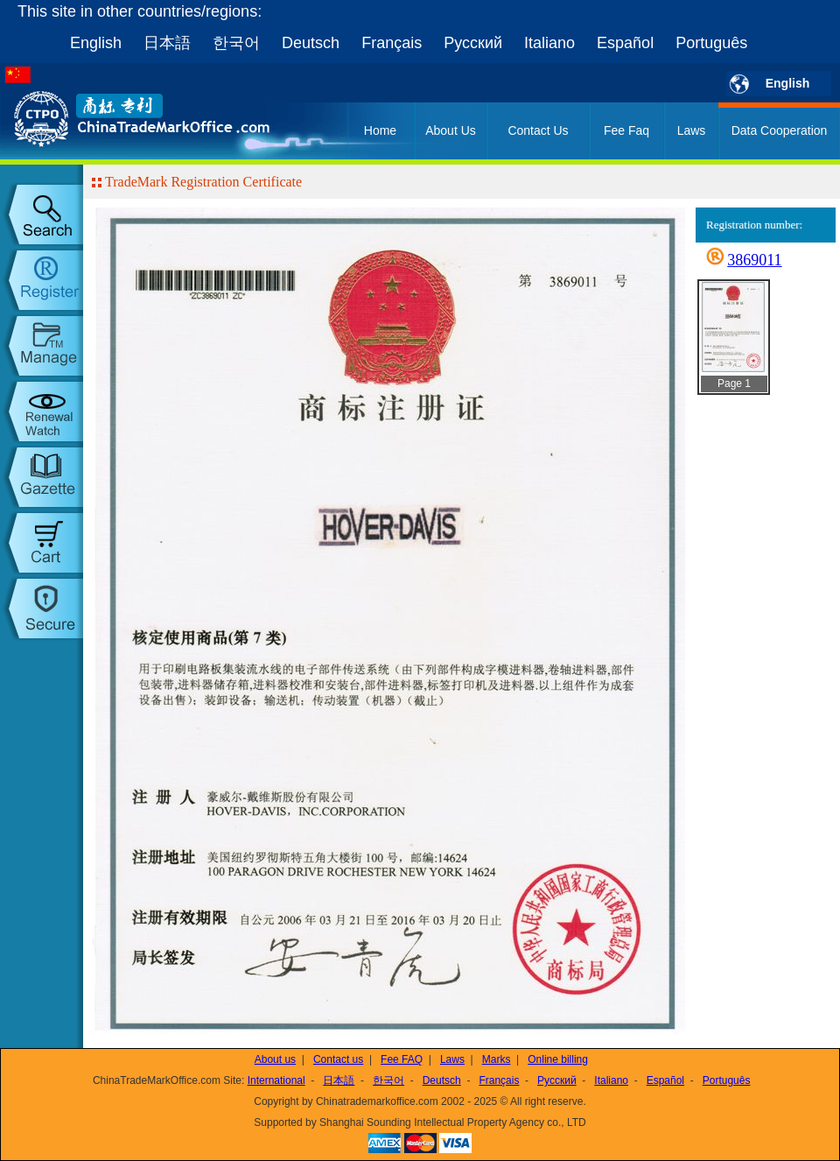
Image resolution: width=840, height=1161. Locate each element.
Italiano (549, 43)
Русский (473, 43)
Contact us (338, 1059)
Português (711, 43)
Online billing (558, 1059)
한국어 (236, 43)
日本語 (167, 43)
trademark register (41, 280)
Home (380, 130)
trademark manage (41, 345)
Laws (691, 130)
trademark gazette (41, 477)
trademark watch (41, 411)
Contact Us (538, 130)
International (276, 1080)
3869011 (754, 260)
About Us (450, 130)
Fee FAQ (402, 1059)
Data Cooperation (780, 130)
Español (625, 43)
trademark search (41, 214)
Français (391, 43)
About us (275, 1059)
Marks (496, 1059)
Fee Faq (626, 130)
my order (41, 542)
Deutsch (311, 43)
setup (41, 608)
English (96, 43)
